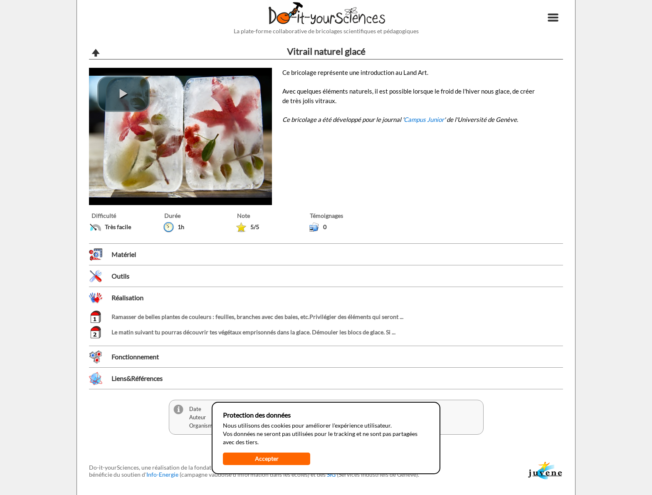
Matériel (123, 254)
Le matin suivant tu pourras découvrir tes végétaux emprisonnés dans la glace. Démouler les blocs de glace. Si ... (253, 332)
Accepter (267, 458)
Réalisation (127, 298)
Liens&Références (137, 378)
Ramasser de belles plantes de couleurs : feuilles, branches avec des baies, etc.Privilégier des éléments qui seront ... (257, 316)
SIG (331, 474)
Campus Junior (424, 119)
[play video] (123, 94)
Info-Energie (162, 474)
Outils (120, 276)
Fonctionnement (135, 357)
